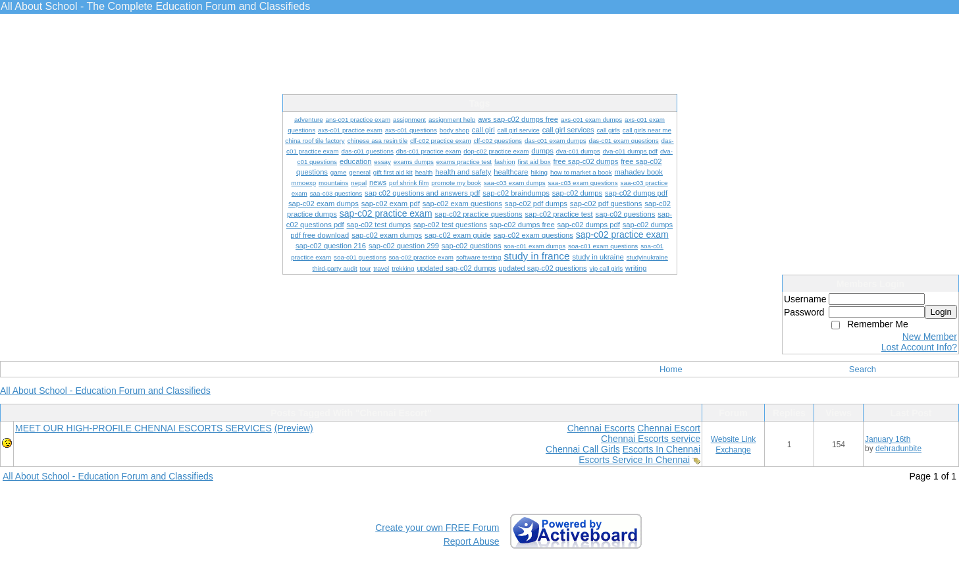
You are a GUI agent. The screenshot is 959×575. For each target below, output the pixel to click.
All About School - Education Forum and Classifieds (105, 390)
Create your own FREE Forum (437, 527)
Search (862, 369)
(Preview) (293, 428)
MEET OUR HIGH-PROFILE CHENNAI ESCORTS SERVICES (143, 428)
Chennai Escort (668, 428)
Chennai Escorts (601, 428)
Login (941, 312)
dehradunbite (898, 448)
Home (671, 369)
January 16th (887, 439)
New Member (929, 336)
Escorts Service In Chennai (634, 459)
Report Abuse (472, 541)
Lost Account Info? (919, 347)
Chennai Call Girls (583, 449)
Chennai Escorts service (650, 438)
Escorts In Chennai (661, 449)
